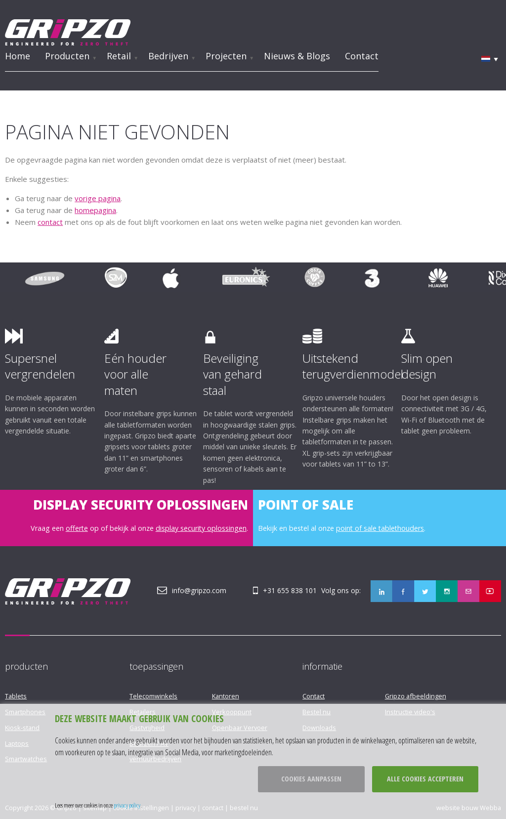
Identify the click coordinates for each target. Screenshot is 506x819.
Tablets (16, 695)
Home (17, 56)
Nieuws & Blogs (297, 56)
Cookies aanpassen (311, 778)
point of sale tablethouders (380, 528)
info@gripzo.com (199, 590)
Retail (119, 56)
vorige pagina (98, 198)
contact (50, 222)
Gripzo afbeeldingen (415, 695)
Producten (67, 56)
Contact (362, 56)
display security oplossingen (201, 528)
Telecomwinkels (153, 695)
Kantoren (225, 695)
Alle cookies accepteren (425, 778)
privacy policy (127, 805)
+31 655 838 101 (290, 590)
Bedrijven (168, 56)
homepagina (95, 210)
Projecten (226, 56)
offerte (77, 528)
